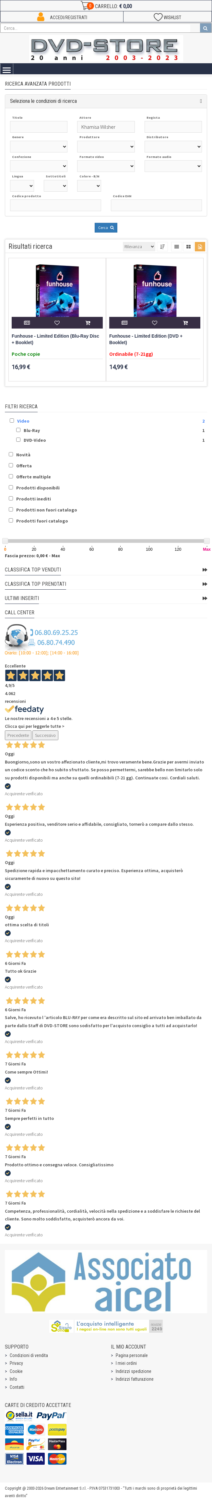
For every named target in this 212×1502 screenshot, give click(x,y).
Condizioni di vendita (29, 1355)
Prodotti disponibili (38, 488)
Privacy (16, 1363)
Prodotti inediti (33, 499)
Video (23, 421)
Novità (23, 455)
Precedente (18, 735)
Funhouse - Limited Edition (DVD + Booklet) (146, 339)
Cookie (16, 1371)
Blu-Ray (32, 430)
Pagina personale (132, 1355)
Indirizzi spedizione (133, 1371)
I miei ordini (126, 1363)
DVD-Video (35, 440)
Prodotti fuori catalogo (42, 521)
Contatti (17, 1387)
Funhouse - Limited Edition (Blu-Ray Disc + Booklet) (55, 339)
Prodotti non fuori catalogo (46, 510)
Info (13, 1379)
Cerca (106, 227)
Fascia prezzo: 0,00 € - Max (32, 556)
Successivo (45, 735)
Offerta (24, 466)
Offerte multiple (33, 477)
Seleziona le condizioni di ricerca (43, 101)
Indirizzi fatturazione (135, 1379)
